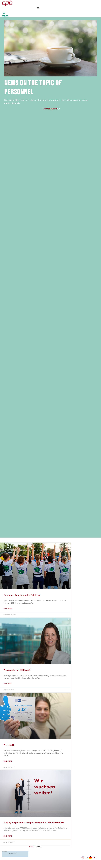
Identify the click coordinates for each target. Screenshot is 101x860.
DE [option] (94, 858)
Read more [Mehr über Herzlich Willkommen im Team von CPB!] (7, 684)
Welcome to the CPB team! (16, 670)
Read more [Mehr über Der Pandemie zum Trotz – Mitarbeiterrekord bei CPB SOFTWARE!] (7, 836)
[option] (92, 857)
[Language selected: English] (88, 857)
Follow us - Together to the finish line (22, 595)
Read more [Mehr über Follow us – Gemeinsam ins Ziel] (7, 609)
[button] (3, 13)
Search (5, 852)
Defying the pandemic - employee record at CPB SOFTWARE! (33, 822)
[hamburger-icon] (38, 8)
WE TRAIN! (8, 745)
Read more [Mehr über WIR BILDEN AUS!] (7, 761)
